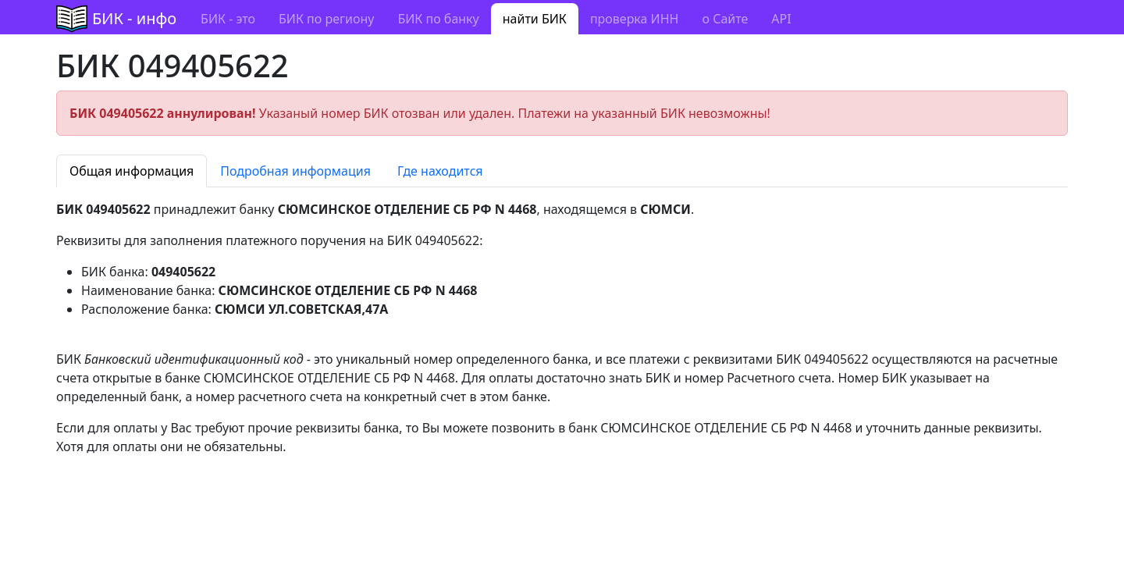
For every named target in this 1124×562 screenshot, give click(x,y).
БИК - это (228, 18)
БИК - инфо (134, 18)
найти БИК (535, 18)
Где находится (440, 171)
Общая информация (131, 171)
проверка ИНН (634, 18)
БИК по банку (437, 18)
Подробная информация (295, 171)
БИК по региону (326, 18)
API (781, 18)
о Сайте (725, 18)
